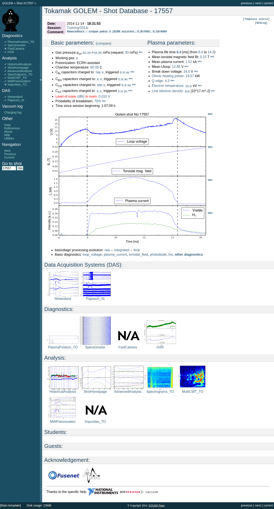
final (137, 250)
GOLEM (8, 3)
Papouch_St (16, 100)
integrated (121, 250)
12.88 (176, 66)
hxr (170, 254)
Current (9, 157)
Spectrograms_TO (20, 74)
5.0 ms (124, 72)
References (12, 128)
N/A (187, 91)
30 (127, 52)
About (8, 131)
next (258, 3)
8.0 (200, 52)
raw (107, 250)
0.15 (203, 57)
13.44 (86, 53)
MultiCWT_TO (17, 77)
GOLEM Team (157, 505)
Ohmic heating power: (168, 76)
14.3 (211, 52)
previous (246, 3)
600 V (101, 85)
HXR (11, 52)
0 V (99, 79)
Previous (10, 154)
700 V (99, 72)
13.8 (188, 86)
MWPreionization (19, 81)
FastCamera (16, 48)
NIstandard (15, 96)
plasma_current (115, 254)
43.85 (98, 53)
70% (97, 101)
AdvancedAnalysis (19, 71)
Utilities (9, 138)
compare (103, 43)
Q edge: (158, 81)
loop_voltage (92, 254)
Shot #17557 (25, 3)
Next (7, 150)
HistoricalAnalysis (19, 64)
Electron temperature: (168, 86)
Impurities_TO (17, 84)
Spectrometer (17, 45)
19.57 (190, 76)
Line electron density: (168, 91)
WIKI (210, 114)
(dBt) (81, 96)
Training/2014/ (77, 28)
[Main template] (10, 505)
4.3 (167, 81)
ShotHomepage (18, 67)
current (268, 3)
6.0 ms (126, 85)
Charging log (12, 112)
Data (7, 125)
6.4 (179, 52)
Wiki (7, 135)
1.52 (188, 62)
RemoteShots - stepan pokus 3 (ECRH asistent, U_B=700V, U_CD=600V (117, 32)
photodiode (158, 254)
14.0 (186, 72)
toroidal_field (138, 254)
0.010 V (104, 96)
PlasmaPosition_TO (21, 42)
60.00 (94, 67)
